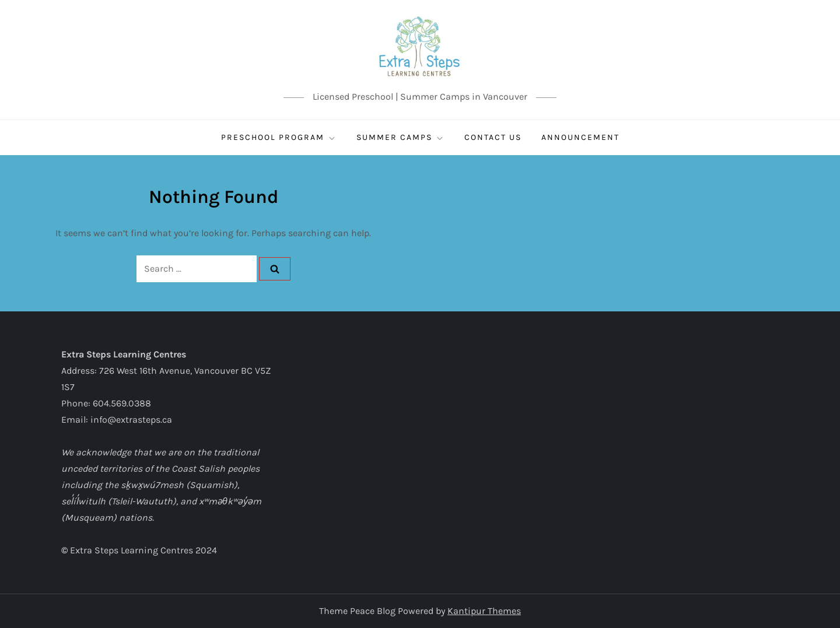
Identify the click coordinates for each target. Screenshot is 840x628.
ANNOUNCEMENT (580, 137)
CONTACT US (493, 137)
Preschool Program (279, 137)
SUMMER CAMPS (400, 137)
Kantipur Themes (484, 610)
